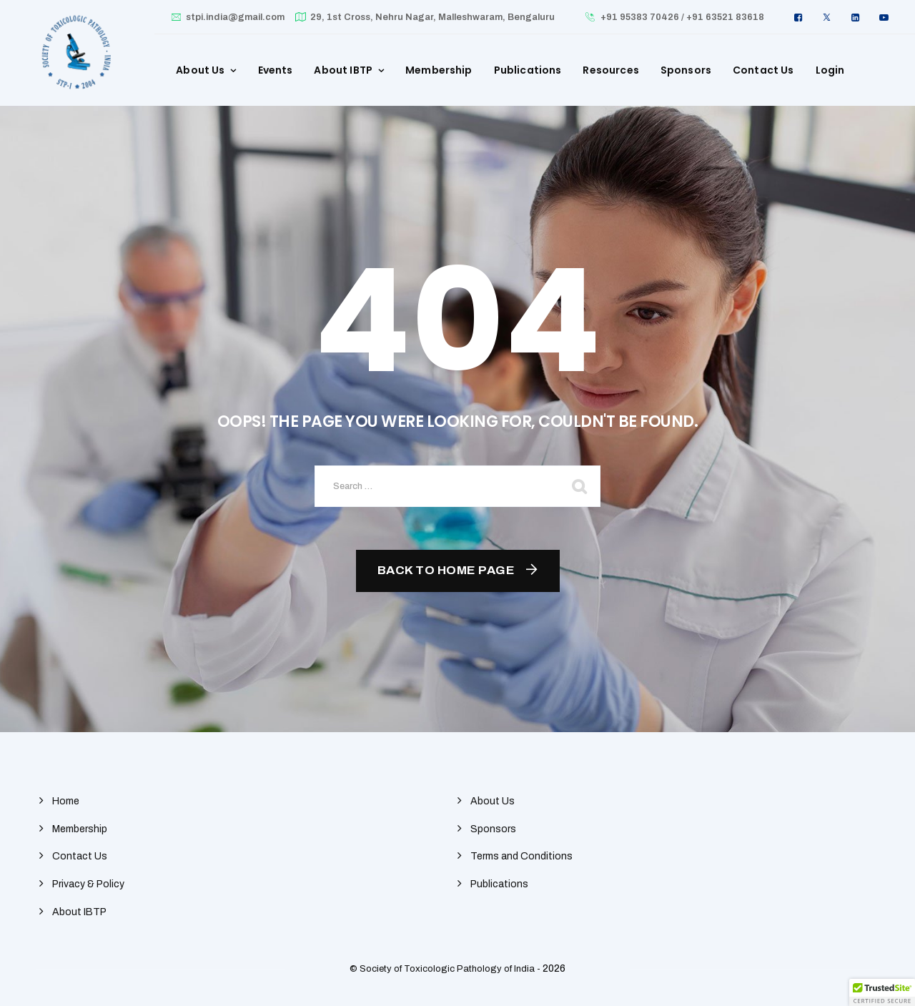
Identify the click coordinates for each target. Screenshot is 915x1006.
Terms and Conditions (521, 856)
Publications (528, 70)
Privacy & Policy (88, 884)
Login (830, 70)
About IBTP (343, 70)
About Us (200, 70)
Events (275, 70)
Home (65, 801)
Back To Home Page (446, 570)
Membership (439, 70)
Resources (610, 70)
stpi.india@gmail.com (235, 17)
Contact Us (763, 70)
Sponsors (686, 70)
